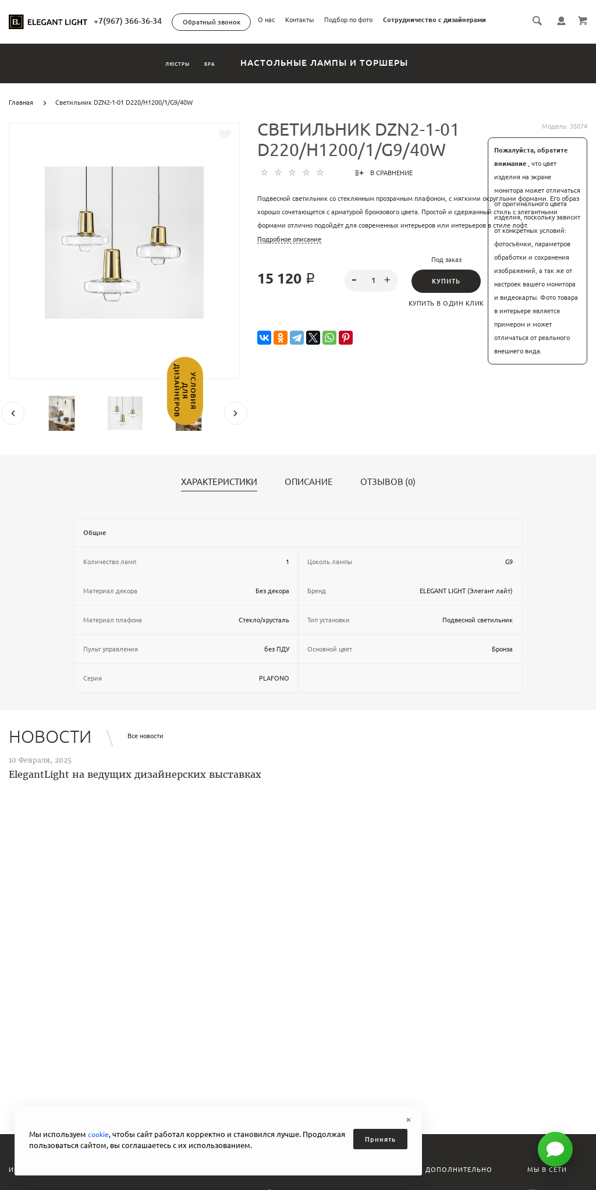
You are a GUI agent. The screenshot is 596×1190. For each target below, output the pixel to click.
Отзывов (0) (388, 495)
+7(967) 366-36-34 (305, 21)
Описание (309, 495)
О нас (338, 37)
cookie (99, 1134)
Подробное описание (289, 252)
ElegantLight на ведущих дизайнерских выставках (135, 788)
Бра (230, 76)
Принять (380, 1139)
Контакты (371, 37)
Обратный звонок (388, 22)
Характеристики (219, 495)
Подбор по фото (420, 37)
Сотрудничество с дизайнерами (506, 37)
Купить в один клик (446, 316)
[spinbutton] (371, 294)
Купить (446, 294)
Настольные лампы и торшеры (359, 76)
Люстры (163, 76)
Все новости (145, 749)
